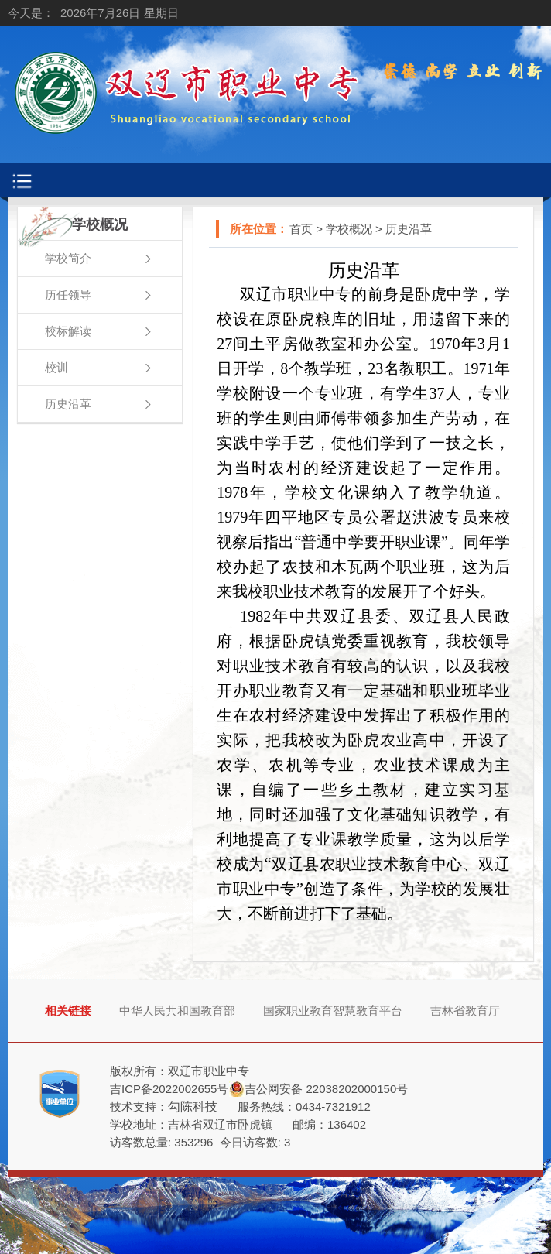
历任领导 (68, 294)
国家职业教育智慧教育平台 (332, 1010)
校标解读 (68, 330)
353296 (193, 1142)
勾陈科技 (192, 1106)
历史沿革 (68, 403)
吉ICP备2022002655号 (169, 1088)
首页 (301, 228)
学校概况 (349, 228)
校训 (56, 367)
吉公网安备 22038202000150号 (326, 1088)
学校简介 (68, 258)
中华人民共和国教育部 (177, 1010)
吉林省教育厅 (465, 1010)
